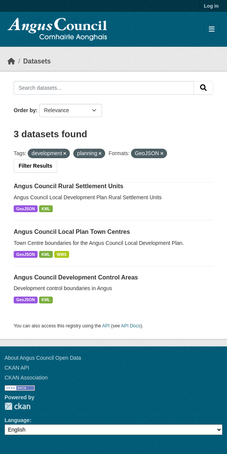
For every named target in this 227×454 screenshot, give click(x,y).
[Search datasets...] (104, 88)
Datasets (37, 61)
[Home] (11, 61)
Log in (211, 6)
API (106, 326)
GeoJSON (25, 208)
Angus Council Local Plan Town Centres (72, 232)
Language (17, 420)
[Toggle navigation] (211, 29)
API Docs (130, 326)
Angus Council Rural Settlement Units (68, 186)
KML (45, 208)
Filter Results (35, 166)
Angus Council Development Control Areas (76, 277)
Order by (25, 110)
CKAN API (17, 368)
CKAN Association (26, 378)
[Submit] (203, 88)
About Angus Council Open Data (43, 358)
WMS (62, 254)
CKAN (17, 406)
